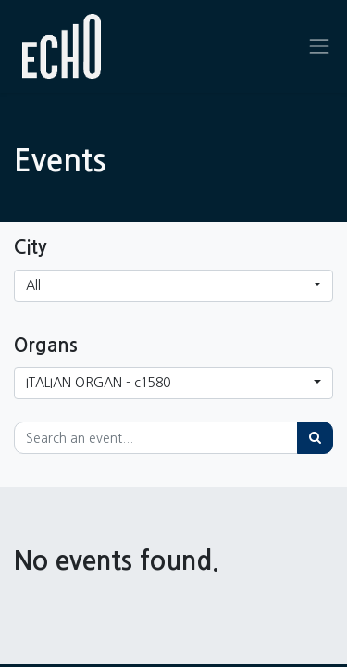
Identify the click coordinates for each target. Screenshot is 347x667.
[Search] (315, 438)
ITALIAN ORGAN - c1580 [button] (98, 382)
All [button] (33, 285)
